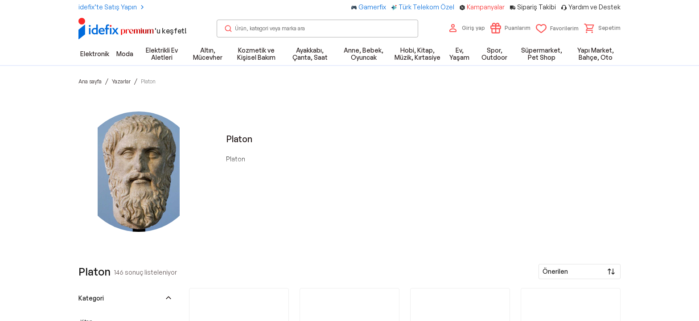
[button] (602, 28)
